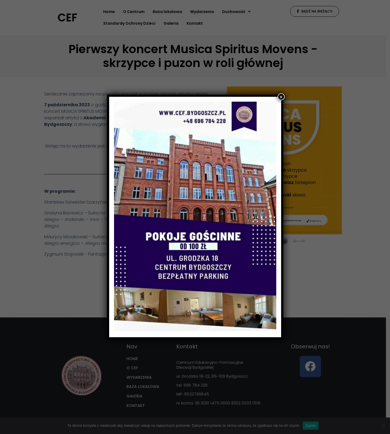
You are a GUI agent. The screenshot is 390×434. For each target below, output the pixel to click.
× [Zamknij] (281, 96)
